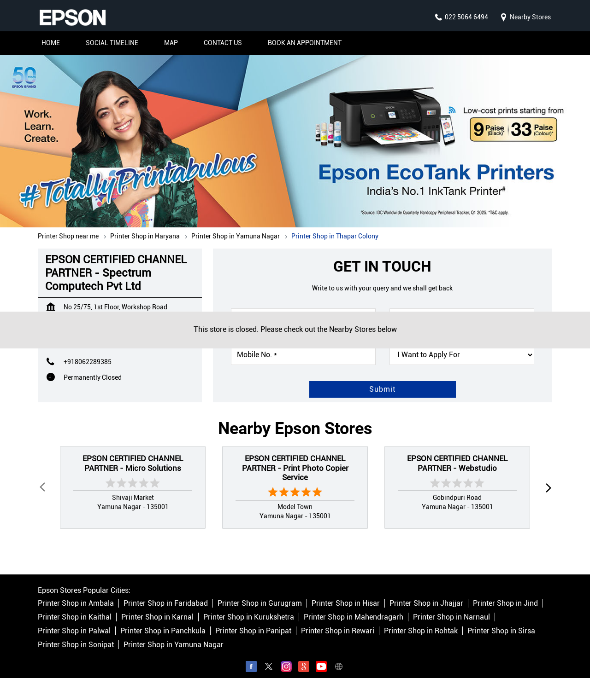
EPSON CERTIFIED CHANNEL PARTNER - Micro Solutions (133, 454)
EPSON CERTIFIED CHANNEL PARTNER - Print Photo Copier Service (295, 459)
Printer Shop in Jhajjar (426, 594)
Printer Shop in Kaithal (75, 608)
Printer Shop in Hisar (346, 594)
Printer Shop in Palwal (74, 622)
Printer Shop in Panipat (253, 622)
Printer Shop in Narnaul (451, 608)
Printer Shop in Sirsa (501, 622)
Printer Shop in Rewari (337, 622)
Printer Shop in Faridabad (166, 594)
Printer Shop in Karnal (157, 608)
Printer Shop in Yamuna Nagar (174, 636)
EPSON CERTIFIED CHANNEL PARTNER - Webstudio (457, 454)
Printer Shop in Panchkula (163, 622)
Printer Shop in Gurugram (260, 594)
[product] (461, 346)
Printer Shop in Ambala (76, 594)
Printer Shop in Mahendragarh (353, 608)
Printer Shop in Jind (505, 594)
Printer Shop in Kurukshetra (248, 608)
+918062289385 (88, 352)
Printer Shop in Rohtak (421, 622)
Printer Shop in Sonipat (76, 636)
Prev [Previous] (43, 478)
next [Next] (546, 478)
